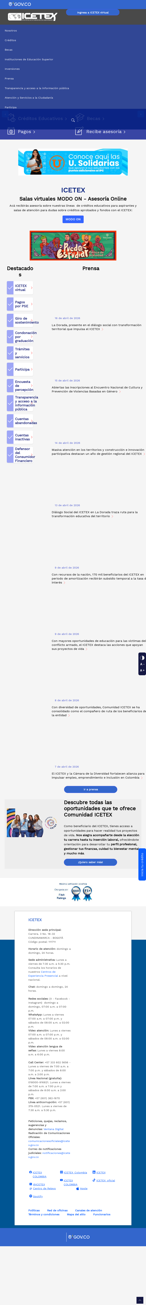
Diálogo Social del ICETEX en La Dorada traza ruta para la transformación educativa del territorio (95, 573)
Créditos (10, 40)
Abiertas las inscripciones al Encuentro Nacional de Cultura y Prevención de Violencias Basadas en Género (97, 448)
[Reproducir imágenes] (5, 157)
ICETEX (99, 1231)
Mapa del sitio (76, 1273)
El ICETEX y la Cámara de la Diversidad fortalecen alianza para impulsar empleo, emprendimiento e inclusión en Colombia (98, 834)
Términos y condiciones (43, 1273)
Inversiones (12, 68)
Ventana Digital (53, 1187)
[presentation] (5, 141)
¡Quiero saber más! (90, 920)
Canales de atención (88, 1269)
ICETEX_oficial (103, 1239)
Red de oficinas (57, 1269)
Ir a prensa (91, 848)
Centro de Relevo (42, 1247)
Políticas (34, 1269)
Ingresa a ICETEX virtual (93, 12)
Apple (81, 1247)
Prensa (9, 78)
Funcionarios (101, 1273)
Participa (11, 107)
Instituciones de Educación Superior (29, 59)
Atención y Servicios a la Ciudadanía (29, 97)
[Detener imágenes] (5, 165)
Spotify (35, 1255)
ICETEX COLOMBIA (37, 1233)
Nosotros (11, 30)
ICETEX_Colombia (73, 1231)
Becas (8, 49)
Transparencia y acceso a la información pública (37, 88)
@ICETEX (36, 1243)
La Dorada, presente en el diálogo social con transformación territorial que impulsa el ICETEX (96, 386)
